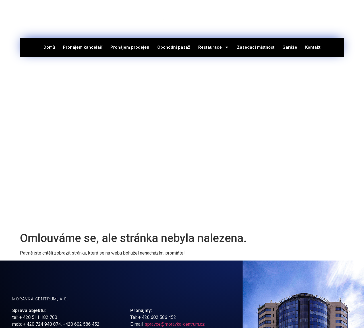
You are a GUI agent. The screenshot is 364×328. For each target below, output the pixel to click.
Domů (49, 47)
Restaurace (213, 47)
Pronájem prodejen (129, 47)
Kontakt (312, 47)
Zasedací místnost (255, 47)
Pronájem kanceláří (82, 47)
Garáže (289, 47)
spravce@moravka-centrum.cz (175, 324)
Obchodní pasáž (173, 47)
